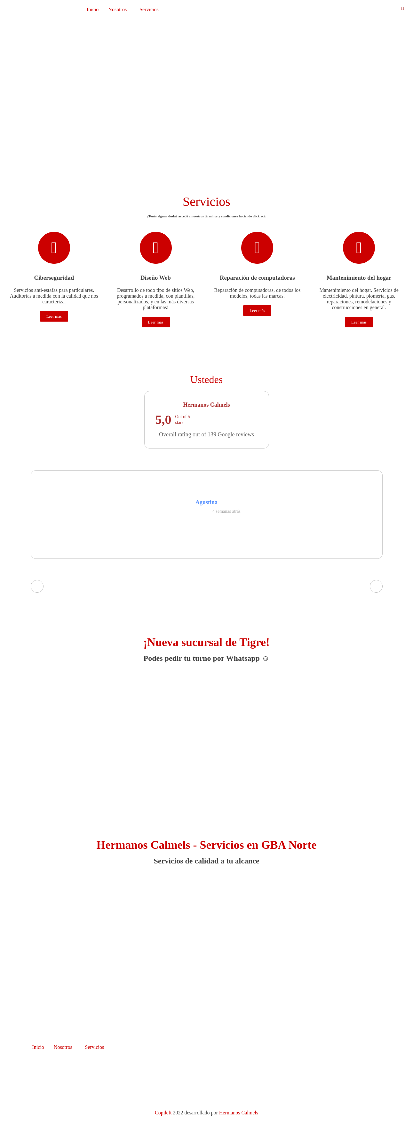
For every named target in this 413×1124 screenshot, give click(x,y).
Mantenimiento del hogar (359, 277)
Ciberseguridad (54, 277)
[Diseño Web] (156, 248)
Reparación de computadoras (257, 277)
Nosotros (117, 9)
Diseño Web (155, 277)
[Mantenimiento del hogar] (359, 248)
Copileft (164, 1112)
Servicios (149, 9)
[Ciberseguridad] (54, 248)
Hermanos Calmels (238, 1112)
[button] (119, 9)
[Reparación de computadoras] (257, 248)
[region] (206, 102)
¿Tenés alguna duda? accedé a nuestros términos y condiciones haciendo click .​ (206, 216)
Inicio (93, 9)
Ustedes (206, 379)
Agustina (206, 502)
